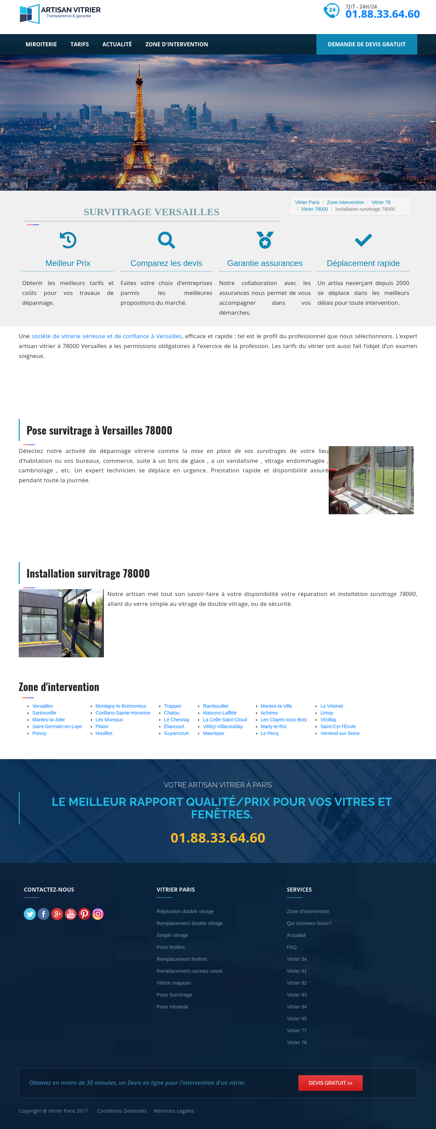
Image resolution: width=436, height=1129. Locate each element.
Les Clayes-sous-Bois (284, 719)
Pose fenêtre (171, 947)
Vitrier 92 (297, 983)
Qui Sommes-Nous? (309, 923)
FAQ (292, 947)
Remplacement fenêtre (182, 959)
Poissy (39, 733)
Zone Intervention (345, 202)
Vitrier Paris (307, 202)
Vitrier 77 (297, 1030)
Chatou (172, 713)
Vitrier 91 (297, 971)
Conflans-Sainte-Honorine (123, 713)
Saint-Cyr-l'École (338, 726)
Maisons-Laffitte (220, 713)
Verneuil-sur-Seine (340, 733)
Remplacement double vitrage (190, 923)
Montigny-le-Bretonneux (121, 706)
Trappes (173, 706)
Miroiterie (41, 44)
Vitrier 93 (297, 995)
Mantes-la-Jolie (48, 719)
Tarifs (80, 44)
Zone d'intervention (176, 44)
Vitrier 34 (297, 959)
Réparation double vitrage (185, 911)
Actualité (117, 44)
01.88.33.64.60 (382, 13)
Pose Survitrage (174, 995)
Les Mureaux (109, 719)
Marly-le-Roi (273, 726)
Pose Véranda (172, 1006)
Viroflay (328, 719)
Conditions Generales (122, 1111)
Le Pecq (269, 733)
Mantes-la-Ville (276, 706)
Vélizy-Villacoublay (223, 726)
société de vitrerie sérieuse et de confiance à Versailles (107, 336)
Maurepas (213, 733)
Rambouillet (215, 706)
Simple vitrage (172, 935)
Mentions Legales (174, 1111)
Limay (327, 713)
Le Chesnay (177, 719)
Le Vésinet (332, 706)
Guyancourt (176, 733)
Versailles (42, 706)
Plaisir (102, 726)
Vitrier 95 (297, 1018)
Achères (269, 713)
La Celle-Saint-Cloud (225, 719)
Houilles (104, 733)
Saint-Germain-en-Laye (57, 726)
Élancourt (174, 726)
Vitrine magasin (174, 983)
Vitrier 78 (380, 202)
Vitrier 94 (297, 1006)
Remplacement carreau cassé (190, 971)
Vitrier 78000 (314, 209)
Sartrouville (44, 713)
